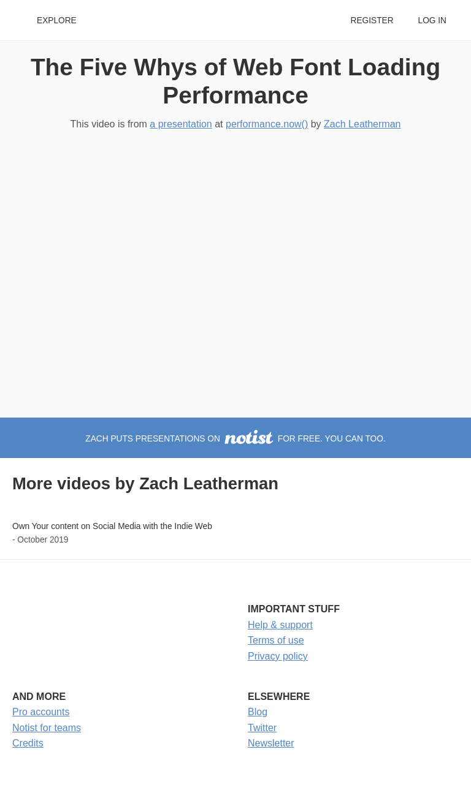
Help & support (280, 625)
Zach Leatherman (362, 124)
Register (371, 20)
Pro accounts (40, 712)
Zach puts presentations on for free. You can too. (235, 438)
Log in (432, 20)
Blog (257, 712)
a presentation (181, 124)
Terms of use (276, 640)
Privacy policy (278, 656)
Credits (28, 743)
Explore (57, 20)
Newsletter (271, 743)
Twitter (262, 728)
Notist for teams (46, 728)
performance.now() (267, 124)
